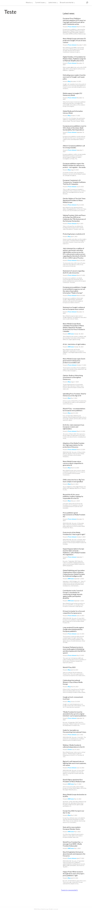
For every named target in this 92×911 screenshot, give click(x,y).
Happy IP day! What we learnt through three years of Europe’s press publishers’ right (73, 886)
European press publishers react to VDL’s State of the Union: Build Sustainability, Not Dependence (74, 131)
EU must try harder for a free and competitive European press (74, 619)
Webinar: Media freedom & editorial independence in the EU (74, 758)
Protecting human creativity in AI (74, 238)
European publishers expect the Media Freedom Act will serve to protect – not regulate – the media (74, 168)
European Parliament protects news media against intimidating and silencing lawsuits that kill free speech (74, 657)
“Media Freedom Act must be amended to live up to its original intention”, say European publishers (73, 723)
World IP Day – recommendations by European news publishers (74, 417)
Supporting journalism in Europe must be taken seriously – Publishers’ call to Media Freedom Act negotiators (74, 559)
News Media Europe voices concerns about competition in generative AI (73, 470)
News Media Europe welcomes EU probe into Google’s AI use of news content (74, 42)
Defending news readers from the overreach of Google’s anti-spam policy (74, 80)
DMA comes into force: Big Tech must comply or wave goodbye (74, 488)
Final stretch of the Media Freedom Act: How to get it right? (74, 541)
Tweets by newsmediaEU (69, 903)
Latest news (52, 2)
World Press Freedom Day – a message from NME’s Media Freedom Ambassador (72, 856)
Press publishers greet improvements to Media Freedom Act (74, 522)
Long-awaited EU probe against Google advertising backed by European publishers (73, 637)
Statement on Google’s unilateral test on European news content (74, 313)
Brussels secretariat (66, 2)
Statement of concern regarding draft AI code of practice (73, 276)
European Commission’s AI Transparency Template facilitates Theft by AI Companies (74, 185)
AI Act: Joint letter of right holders (74, 349)
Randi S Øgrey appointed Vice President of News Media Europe (74, 793)
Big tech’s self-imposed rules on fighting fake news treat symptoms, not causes (73, 776)
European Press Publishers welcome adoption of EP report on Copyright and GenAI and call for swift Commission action (74, 21)
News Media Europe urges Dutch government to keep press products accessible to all (74, 365)
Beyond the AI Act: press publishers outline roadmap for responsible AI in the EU (73, 504)
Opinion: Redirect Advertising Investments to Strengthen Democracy (73, 385)
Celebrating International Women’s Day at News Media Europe (73, 689)
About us (29, 2)
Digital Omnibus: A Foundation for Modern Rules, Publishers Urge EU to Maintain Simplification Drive (74, 61)
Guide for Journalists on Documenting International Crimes (72, 743)
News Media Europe (12, 2)
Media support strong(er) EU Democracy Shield (72, 97)
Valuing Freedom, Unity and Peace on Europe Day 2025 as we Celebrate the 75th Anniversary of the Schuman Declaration (74, 222)
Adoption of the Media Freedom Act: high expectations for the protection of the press (73, 452)
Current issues (40, 2)
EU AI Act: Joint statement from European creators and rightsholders (73, 434)
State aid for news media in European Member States (72, 841)
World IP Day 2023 (69, 675)
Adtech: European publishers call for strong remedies (74, 149)
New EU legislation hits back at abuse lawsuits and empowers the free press (74, 866)
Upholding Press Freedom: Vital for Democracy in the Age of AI (73, 402)
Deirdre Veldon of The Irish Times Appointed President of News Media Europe (74, 203)
